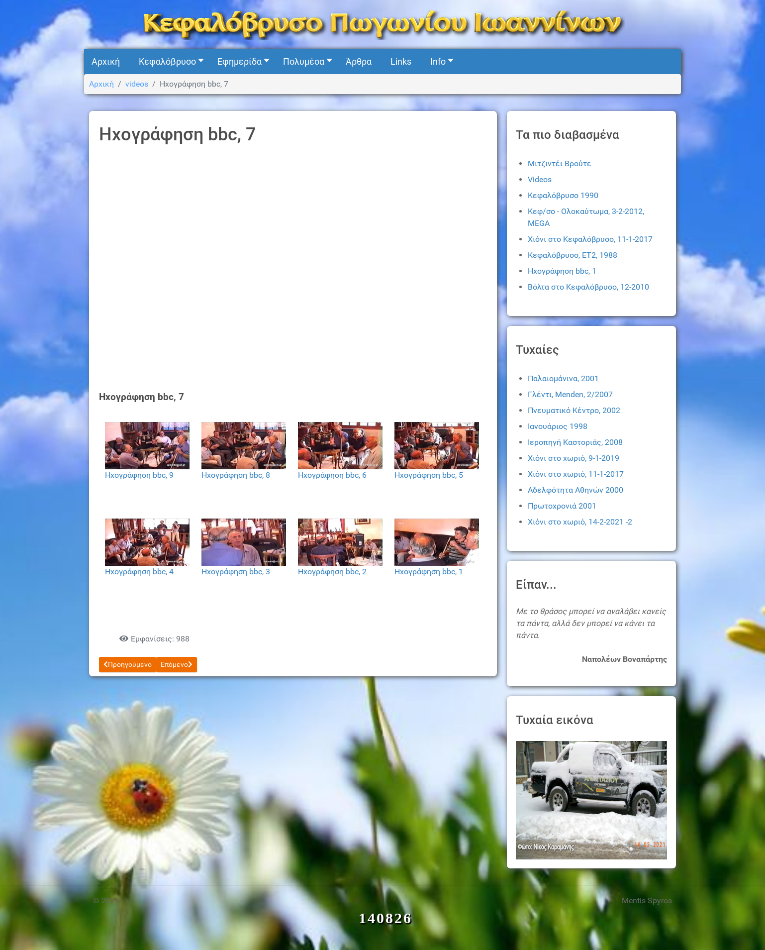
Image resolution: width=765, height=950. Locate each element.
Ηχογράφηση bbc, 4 (139, 571)
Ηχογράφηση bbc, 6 (332, 475)
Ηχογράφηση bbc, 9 (139, 475)
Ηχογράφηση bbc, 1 (428, 571)
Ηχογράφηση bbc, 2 (332, 571)
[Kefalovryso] (382, 23)
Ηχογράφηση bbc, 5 (428, 475)
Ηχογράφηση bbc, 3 (235, 571)
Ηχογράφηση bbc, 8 (235, 475)
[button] (168, 61)
